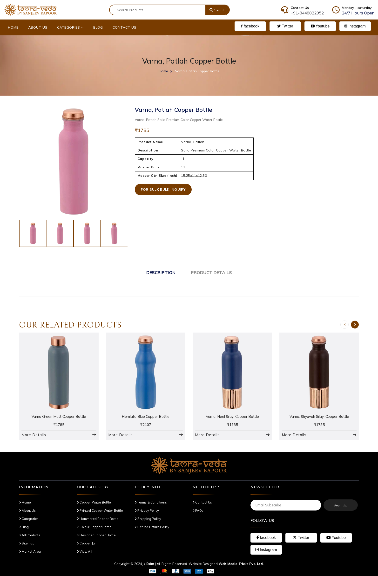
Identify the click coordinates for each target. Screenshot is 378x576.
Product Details (211, 272)
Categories (70, 27)
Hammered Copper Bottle (98, 519)
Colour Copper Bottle (94, 527)
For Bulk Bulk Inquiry (163, 189)
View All (84, 551)
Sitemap (26, 543)
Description (161, 272)
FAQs (198, 510)
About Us (37, 27)
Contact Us (124, 27)
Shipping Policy (148, 519)
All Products (29, 535)
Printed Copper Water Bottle (100, 510)
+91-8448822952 (307, 12)
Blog (98, 27)
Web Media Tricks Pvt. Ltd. (241, 564)
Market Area (30, 551)
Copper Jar (86, 543)
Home (13, 27)
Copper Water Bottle (94, 502)
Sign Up (341, 505)
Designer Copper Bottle (96, 535)
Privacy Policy (147, 510)
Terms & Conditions (151, 502)
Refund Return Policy (152, 527)
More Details (33, 434)
